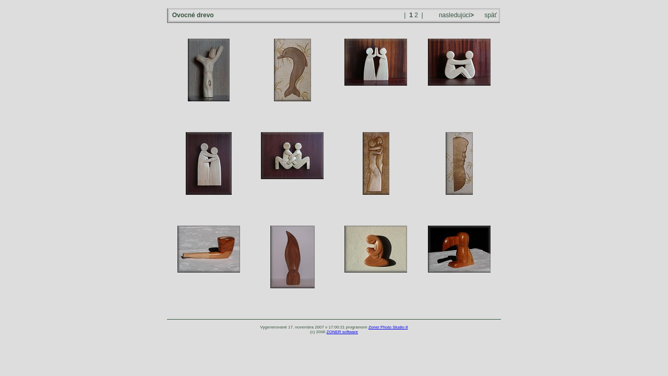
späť (490, 15)
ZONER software (342, 332)
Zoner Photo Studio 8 (388, 327)
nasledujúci (455, 15)
